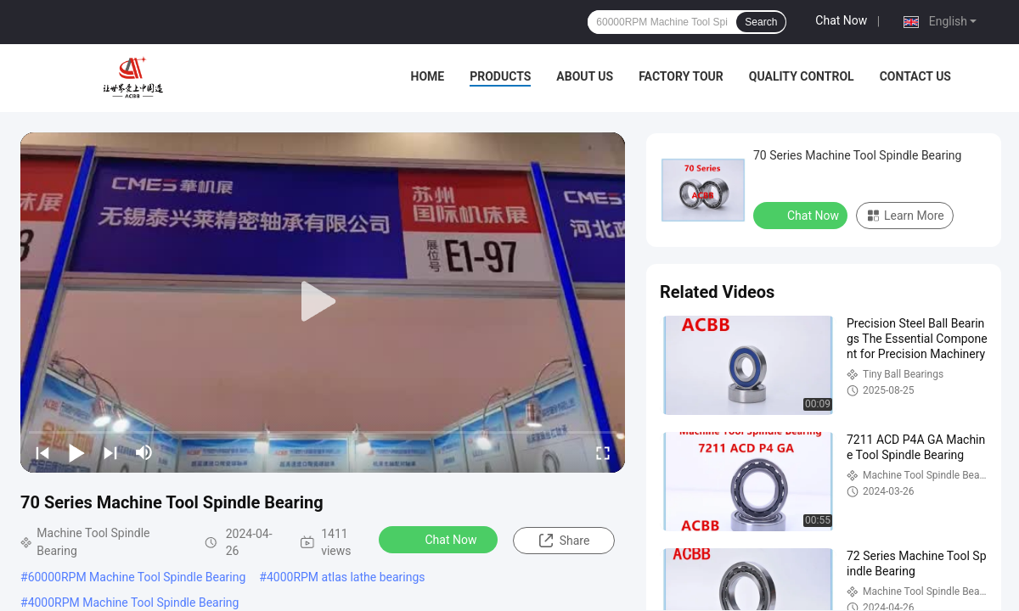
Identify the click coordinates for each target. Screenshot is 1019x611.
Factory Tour (681, 76)
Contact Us (915, 76)
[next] (110, 452)
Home (428, 76)
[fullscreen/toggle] (603, 452)
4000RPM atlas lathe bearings (346, 577)
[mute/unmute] (144, 452)
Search (761, 22)
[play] (322, 302)
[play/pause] (76, 452)
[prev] (42, 452)
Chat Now (841, 20)
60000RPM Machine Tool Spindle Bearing (137, 577)
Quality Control (801, 76)
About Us (584, 76)
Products (500, 76)
